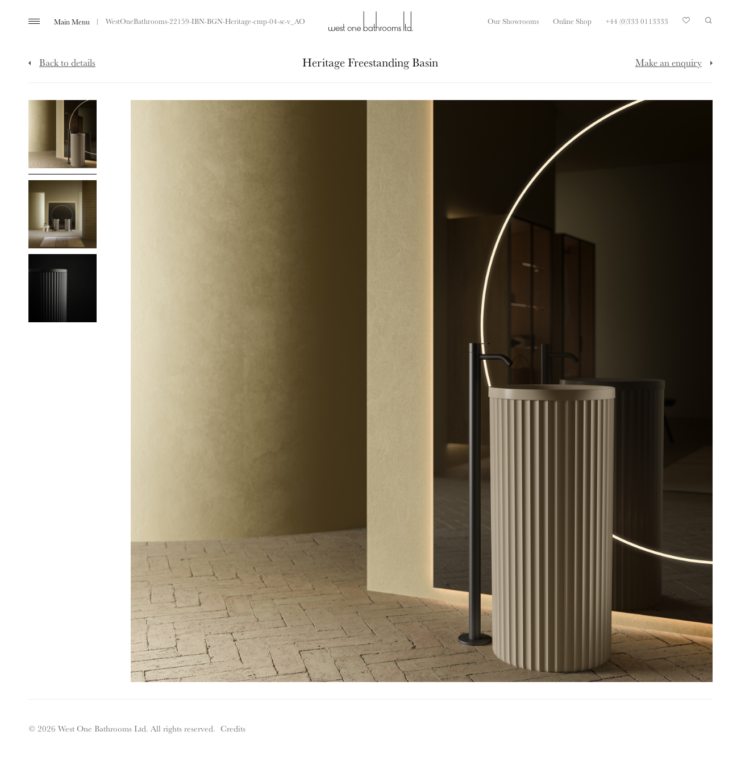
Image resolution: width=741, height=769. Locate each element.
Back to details (67, 62)
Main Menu (72, 21)
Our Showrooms (513, 21)
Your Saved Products (686, 23)
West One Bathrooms (370, 21)
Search (709, 20)
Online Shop (572, 21)
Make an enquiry (668, 62)
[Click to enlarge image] (62, 137)
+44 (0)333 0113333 (637, 21)
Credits (232, 728)
